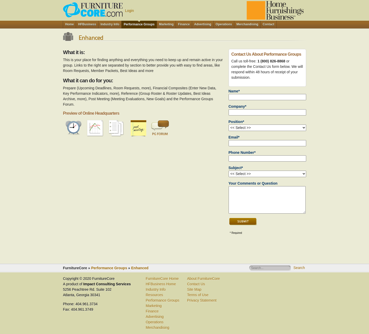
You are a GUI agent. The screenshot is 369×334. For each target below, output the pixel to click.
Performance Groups (109, 268)
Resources (154, 295)
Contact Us (196, 284)
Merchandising (157, 327)
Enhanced (139, 268)
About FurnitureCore (203, 279)
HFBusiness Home (161, 284)
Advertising (155, 317)
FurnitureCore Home (162, 279)
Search (299, 268)
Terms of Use (197, 295)
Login (129, 11)
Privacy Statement (202, 300)
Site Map (194, 289)
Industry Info (156, 289)
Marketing (154, 306)
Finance (152, 311)
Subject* (236, 168)
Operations (154, 322)
